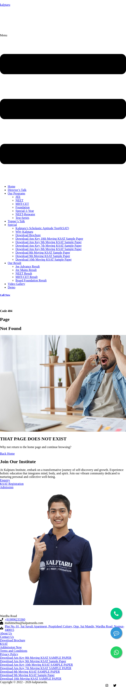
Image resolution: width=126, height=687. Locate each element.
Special (12, 224)
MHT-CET (22, 203)
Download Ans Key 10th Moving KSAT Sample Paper (49, 238)
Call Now (5, 294)
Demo (11, 287)
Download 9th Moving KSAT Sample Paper (42, 256)
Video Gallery (16, 284)
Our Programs (16, 193)
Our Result (14, 263)
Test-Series (22, 217)
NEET (19, 200)
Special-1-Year (24, 210)
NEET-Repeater (25, 214)
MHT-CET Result (26, 277)
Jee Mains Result (26, 270)
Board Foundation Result (31, 280)
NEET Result (23, 273)
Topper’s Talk (16, 221)
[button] (63, 108)
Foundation (22, 207)
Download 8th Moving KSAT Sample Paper (42, 252)
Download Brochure (28, 235)
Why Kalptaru (24, 231)
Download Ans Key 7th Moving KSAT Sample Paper (48, 245)
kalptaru (5, 4)
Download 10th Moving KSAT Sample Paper (43, 259)
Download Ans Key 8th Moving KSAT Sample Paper (48, 249)
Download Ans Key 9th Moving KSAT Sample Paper (48, 242)
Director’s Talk (17, 190)
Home (11, 186)
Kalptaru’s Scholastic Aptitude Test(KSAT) (42, 228)
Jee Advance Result (27, 266)
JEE (18, 197)
